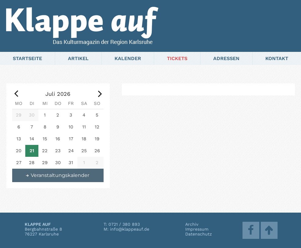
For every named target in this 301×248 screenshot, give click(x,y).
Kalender (128, 58)
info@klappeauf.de (129, 229)
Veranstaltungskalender (57, 175)
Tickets (177, 58)
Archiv (191, 224)
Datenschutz (198, 234)
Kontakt (276, 58)
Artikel (78, 58)
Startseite (27, 58)
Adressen (226, 58)
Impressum (196, 229)
